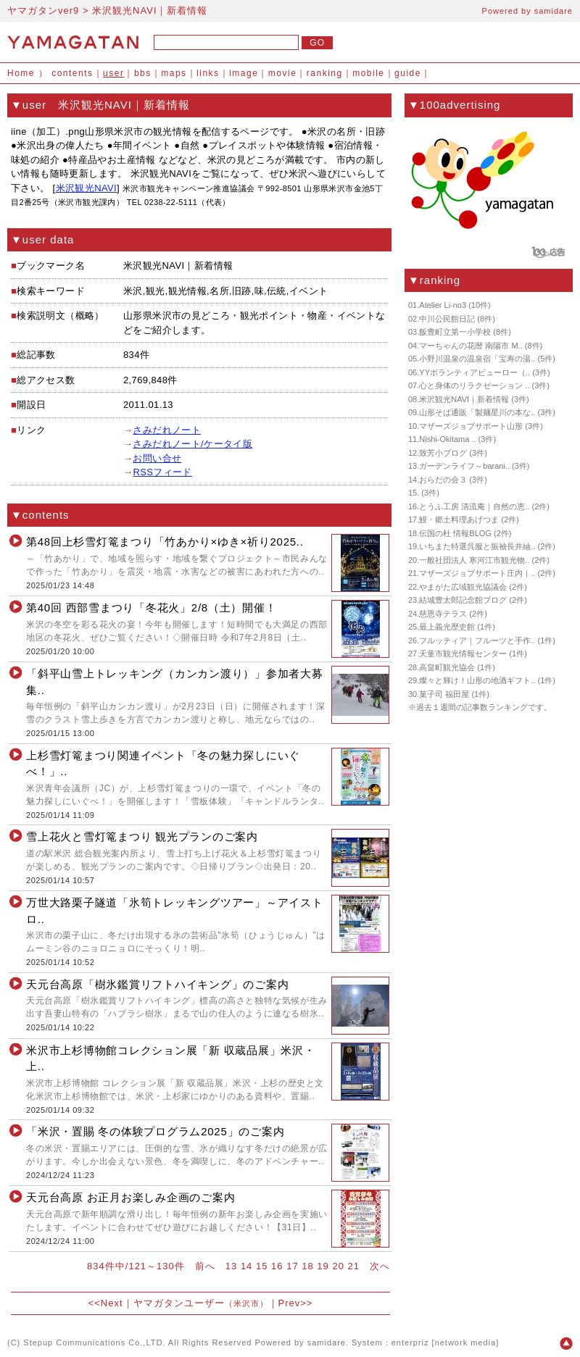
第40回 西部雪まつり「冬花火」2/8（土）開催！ (151, 607)
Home (21, 73)
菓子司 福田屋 (444, 694)
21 (354, 1266)
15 (262, 1266)
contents (72, 73)
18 (307, 1266)
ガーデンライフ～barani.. (464, 466)
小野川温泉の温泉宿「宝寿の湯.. (477, 358)
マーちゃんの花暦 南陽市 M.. (470, 345)
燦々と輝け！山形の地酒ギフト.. (477, 680)
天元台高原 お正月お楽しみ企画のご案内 (130, 1197)
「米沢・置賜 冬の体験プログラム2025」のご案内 (155, 1131)
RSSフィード (162, 472)
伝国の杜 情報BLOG (455, 533)
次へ (380, 1266)
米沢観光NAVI (86, 188)
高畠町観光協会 (447, 667)
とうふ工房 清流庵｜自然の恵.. (474, 506)
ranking (325, 73)
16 (277, 1266)
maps (173, 73)
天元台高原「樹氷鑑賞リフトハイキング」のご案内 (157, 984)
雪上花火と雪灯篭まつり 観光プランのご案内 (142, 836)
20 (338, 1266)
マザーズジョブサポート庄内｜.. (477, 573)
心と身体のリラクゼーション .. (474, 385)
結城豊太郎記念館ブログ (463, 600)
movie (282, 73)
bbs (143, 73)
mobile (368, 73)
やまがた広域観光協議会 (463, 587)
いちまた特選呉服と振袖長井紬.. (477, 546)
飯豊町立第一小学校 (455, 331)
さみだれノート (167, 430)
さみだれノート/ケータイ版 (192, 443)
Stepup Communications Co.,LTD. (94, 1342)
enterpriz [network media (444, 1342)
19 (322, 1266)
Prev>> (295, 1303)
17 (292, 1266)
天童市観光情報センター (463, 653)
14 (246, 1266)
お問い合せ (157, 458)
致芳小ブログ (443, 452)
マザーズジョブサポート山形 (471, 426)
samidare (553, 11)
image (243, 73)
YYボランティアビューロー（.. (474, 372)
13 (231, 1266)
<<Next (105, 1303)
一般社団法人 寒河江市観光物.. (474, 560)
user (113, 73)
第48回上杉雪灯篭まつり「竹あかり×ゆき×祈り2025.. (165, 541)
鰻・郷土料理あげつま (459, 519)
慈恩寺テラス (443, 613)
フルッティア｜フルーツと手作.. (477, 640)
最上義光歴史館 (447, 626)
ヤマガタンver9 (43, 10)
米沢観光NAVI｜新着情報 (464, 399)
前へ (205, 1266)
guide (407, 73)
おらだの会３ (443, 479)
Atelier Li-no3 (442, 305)
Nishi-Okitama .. (447, 439)
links (208, 73)
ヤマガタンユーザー (200, 1303)
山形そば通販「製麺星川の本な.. (477, 412)
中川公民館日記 (447, 318)
